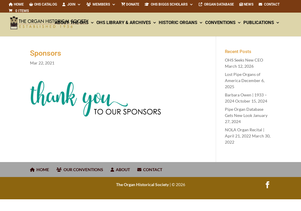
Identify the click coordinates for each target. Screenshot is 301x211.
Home (16, 4)
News (246, 4)
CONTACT (269, 4)
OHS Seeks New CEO (244, 59)
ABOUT (120, 169)
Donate (130, 4)
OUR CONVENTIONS (79, 169)
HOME (39, 169)
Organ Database (216, 4)
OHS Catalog (43, 4)
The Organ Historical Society (142, 184)
